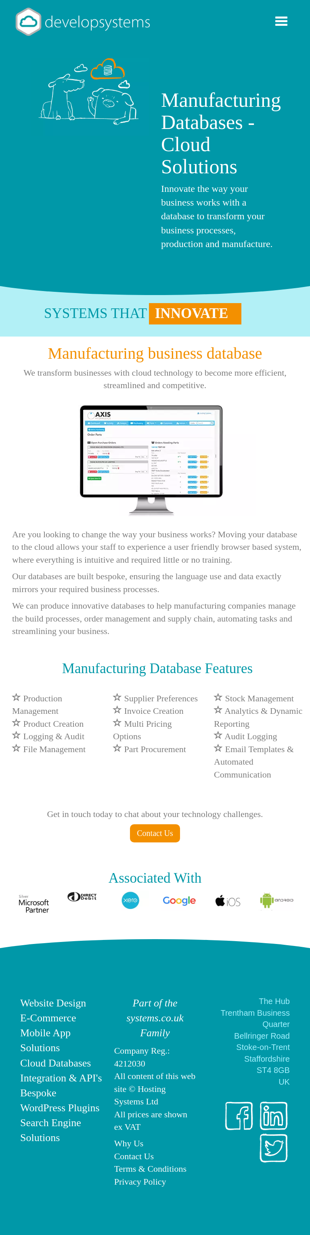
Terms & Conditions (150, 1169)
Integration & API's (61, 1078)
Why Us (129, 1143)
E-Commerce (48, 1018)
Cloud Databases (55, 1063)
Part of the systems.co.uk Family (155, 1018)
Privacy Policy (140, 1182)
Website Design (53, 1003)
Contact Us (155, 833)
